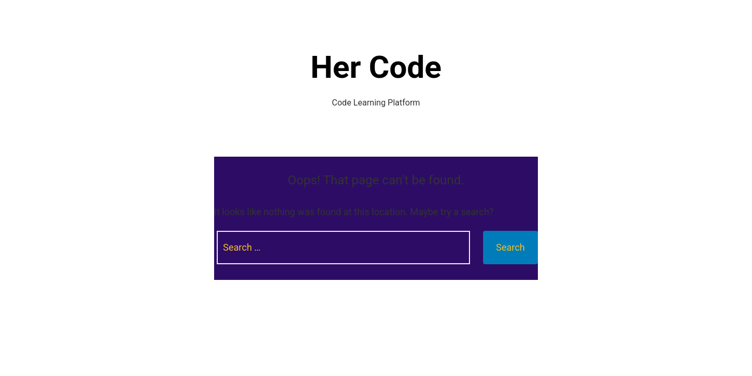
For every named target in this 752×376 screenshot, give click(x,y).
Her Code (376, 67)
